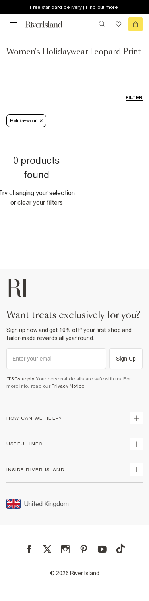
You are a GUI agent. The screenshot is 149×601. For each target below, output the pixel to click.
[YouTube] (102, 549)
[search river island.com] (102, 24)
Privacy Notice (68, 386)
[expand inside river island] (136, 469)
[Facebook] (29, 549)
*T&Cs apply (20, 379)
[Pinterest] (83, 549)
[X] (47, 549)
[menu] (13, 24)
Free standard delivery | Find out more (74, 7)
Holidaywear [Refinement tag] (26, 120)
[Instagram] (65, 549)
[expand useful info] (136, 444)
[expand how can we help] (136, 418)
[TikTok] (120, 548)
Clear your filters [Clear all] (40, 202)
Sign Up (126, 358)
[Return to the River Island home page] (49, 24)
